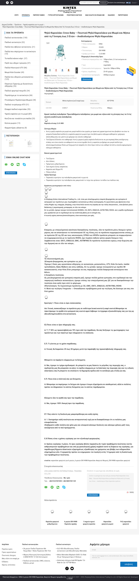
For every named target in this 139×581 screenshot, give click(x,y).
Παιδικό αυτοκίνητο (13, 42)
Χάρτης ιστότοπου (8, 565)
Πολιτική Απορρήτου (10, 577)
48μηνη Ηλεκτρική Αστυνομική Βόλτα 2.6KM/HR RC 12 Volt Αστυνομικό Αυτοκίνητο (37, 556)
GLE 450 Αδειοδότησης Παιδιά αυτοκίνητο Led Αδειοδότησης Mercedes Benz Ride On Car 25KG (72, 550)
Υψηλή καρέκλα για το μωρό (33, 25)
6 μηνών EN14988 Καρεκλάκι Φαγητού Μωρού (91, 460)
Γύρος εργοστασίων (55, 15)
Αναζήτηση (103, 3)
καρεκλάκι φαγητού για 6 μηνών (62, 460)
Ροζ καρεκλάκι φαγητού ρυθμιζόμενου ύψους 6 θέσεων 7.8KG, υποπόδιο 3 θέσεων (126, 523)
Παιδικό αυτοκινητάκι (14, 38)
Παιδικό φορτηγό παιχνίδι (15, 91)
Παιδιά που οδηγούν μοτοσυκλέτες (19, 77)
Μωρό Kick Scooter (12, 72)
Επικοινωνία (87, 79)
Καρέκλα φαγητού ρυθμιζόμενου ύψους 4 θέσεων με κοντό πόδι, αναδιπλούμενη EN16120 (52, 523)
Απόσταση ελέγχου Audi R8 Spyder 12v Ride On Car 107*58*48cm (71, 561)
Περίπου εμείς (39, 15)
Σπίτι (16, 15)
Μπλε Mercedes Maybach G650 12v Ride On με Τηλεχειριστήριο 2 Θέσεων (71, 556)
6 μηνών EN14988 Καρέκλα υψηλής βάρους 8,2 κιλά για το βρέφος (70, 523)
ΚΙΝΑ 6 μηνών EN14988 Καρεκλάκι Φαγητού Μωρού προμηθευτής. (43, 577)
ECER (70, 579)
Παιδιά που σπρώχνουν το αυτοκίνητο (20, 51)
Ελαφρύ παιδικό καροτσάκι (16, 109)
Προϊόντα (26, 15)
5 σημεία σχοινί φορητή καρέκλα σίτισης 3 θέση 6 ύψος (89, 523)
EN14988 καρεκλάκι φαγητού (119, 460)
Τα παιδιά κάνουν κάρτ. (14, 58)
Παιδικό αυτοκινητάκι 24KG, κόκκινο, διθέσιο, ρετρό (36, 562)
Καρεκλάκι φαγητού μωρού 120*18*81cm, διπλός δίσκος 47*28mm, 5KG (107, 523)
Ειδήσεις (111, 15)
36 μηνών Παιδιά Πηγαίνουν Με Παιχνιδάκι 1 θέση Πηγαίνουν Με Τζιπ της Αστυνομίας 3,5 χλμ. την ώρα (37, 550)
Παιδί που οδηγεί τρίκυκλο (16, 63)
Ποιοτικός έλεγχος (74, 15)
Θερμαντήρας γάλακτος (14, 128)
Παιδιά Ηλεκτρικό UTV (14, 68)
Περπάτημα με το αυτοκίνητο (17, 95)
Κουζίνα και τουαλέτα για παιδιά (18, 118)
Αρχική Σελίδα (7, 25)
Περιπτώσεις (123, 15)
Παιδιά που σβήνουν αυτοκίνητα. (18, 47)
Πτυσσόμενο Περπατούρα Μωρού (18, 100)
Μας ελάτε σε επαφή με (95, 15)
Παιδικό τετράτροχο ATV (15, 105)
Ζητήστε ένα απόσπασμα (116, 3)
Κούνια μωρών (11, 123)
